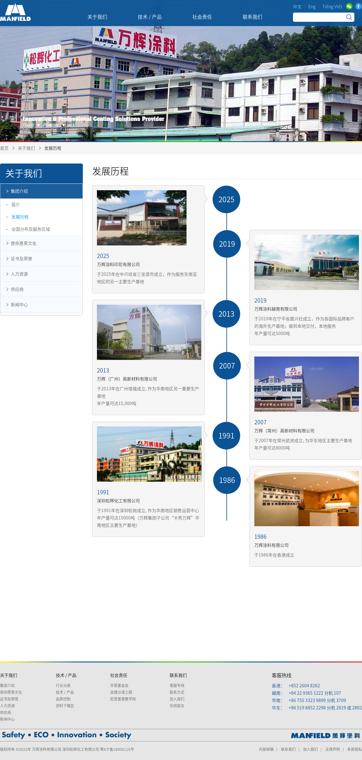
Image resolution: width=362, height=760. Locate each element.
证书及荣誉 (17, 259)
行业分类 (63, 685)
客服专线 (177, 685)
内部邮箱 (266, 749)
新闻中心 (15, 305)
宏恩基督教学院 (123, 699)
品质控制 (63, 699)
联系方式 (177, 692)
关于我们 (26, 148)
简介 (15, 205)
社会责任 (118, 675)
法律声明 (332, 749)
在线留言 (177, 706)
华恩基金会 (119, 685)
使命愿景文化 (20, 243)
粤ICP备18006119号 (117, 749)
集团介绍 (15, 191)
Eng (312, 7)
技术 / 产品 (66, 675)
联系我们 (178, 675)
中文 (297, 7)
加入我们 (177, 699)
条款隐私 (354, 749)
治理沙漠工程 (121, 692)
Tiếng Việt (332, 7)
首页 (4, 148)
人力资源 (15, 274)
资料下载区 (65, 706)
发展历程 (20, 217)
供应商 (13, 289)
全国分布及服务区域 (30, 229)
